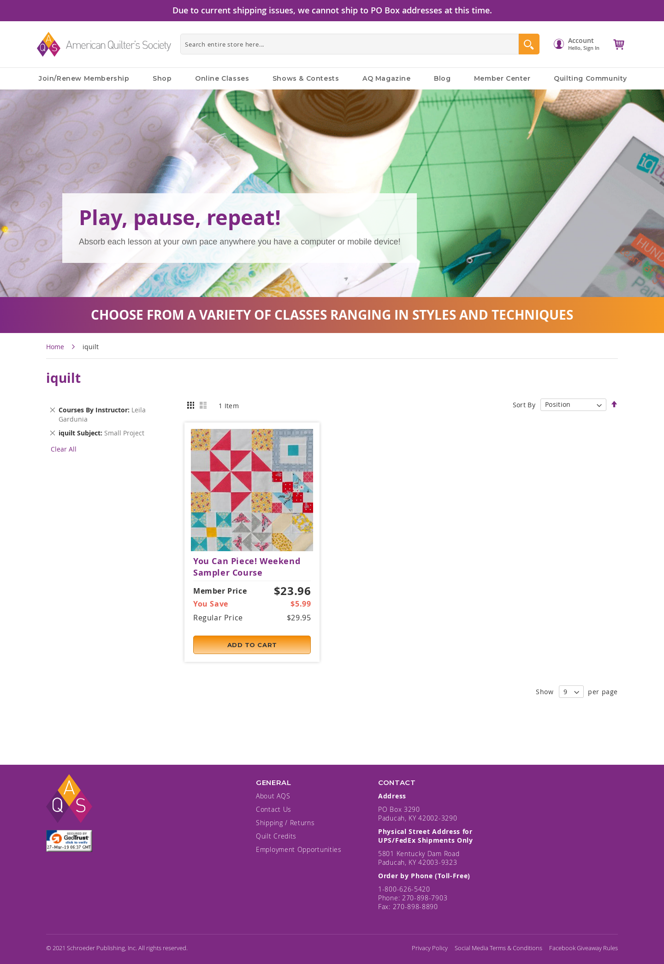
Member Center (502, 79)
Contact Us (273, 809)
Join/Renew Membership (84, 79)
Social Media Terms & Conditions (498, 948)
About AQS (273, 795)
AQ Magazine (386, 79)
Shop (162, 79)
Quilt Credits (276, 836)
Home (56, 346)
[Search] (529, 44)
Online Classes (222, 79)
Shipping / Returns (285, 822)
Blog (442, 79)
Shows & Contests (306, 79)
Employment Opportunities (299, 849)
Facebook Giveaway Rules (583, 948)
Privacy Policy (430, 948)
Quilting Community (590, 79)
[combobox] (349, 44)
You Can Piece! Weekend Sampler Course (246, 566)
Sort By (524, 404)
